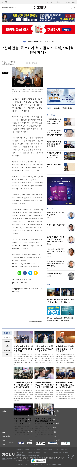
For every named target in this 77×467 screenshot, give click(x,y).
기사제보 (39, 458)
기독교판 (51, 2)
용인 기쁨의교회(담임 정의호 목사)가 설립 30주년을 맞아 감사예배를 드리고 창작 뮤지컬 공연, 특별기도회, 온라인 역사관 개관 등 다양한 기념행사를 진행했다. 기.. (44, 358)
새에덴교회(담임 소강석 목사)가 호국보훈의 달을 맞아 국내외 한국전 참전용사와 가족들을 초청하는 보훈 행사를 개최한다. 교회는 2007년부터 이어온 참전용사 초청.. (44, 432)
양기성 (49, 256)
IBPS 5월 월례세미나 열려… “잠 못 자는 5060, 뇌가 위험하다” (54, 132)
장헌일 (49, 244)
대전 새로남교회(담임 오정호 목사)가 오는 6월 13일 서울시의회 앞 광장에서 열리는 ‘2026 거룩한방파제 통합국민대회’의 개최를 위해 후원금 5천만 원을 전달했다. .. (23, 359)
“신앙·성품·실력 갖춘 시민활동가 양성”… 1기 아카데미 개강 (54, 155)
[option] (54, 296)
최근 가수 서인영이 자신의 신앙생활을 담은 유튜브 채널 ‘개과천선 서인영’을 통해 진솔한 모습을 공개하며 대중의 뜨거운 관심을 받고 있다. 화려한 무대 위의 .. (43, 394)
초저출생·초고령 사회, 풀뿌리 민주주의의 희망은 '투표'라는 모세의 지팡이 (55, 239)
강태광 (49, 217)
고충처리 (19, 461)
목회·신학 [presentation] (7, 350)
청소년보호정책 (59, 458)
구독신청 (68, 2)
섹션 (4, 2)
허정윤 (49, 276)
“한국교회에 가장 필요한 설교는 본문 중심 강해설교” (54, 144)
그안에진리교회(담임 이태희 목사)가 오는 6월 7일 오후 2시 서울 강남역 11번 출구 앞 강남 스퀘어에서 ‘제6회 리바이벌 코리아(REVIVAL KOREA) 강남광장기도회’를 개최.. (23, 395)
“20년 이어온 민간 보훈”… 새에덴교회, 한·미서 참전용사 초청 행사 (44, 421)
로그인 (73, 2)
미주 (63, 2)
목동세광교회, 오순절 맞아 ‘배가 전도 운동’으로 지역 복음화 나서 (65, 385)
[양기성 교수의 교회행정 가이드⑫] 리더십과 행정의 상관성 (56, 251)
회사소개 (18, 458)
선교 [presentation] (7, 346)
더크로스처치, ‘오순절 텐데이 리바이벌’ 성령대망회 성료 (22, 421)
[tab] (7, 337)
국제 (25, 42)
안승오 (49, 227)
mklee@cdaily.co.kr (8, 64)
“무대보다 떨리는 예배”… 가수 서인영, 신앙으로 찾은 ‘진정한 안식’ (44, 385)
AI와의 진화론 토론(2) (54, 273)
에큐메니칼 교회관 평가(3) (56, 225)
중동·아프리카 (33, 42)
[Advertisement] (60, 73)
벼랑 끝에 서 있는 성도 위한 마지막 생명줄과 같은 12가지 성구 (55, 263)
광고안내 (25, 458)
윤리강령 (26, 461)
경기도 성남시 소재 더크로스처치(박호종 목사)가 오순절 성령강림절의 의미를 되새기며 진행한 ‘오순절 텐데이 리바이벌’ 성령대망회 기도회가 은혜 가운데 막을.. (23, 431)
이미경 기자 (11, 62)
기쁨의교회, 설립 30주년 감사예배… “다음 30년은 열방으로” (43, 348)
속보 (49, 108)
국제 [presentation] (7, 355)
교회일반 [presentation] (7, 337)
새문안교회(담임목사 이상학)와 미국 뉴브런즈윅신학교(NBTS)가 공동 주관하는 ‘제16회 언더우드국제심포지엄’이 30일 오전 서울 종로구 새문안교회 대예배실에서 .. (65, 359)
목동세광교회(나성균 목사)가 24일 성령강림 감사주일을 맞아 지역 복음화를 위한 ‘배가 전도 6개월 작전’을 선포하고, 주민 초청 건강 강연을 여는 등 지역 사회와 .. (65, 395)
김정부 (49, 268)
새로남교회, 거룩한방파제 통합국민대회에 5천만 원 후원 (23, 348)
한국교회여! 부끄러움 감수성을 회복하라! (56, 214)
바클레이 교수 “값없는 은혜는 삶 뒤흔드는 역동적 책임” (65, 348)
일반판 (58, 2)
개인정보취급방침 (49, 458)
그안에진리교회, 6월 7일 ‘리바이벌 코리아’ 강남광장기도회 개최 (23, 385)
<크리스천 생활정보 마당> (35, 321)
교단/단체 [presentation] (7, 342)
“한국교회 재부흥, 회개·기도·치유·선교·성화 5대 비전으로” (54, 121)
